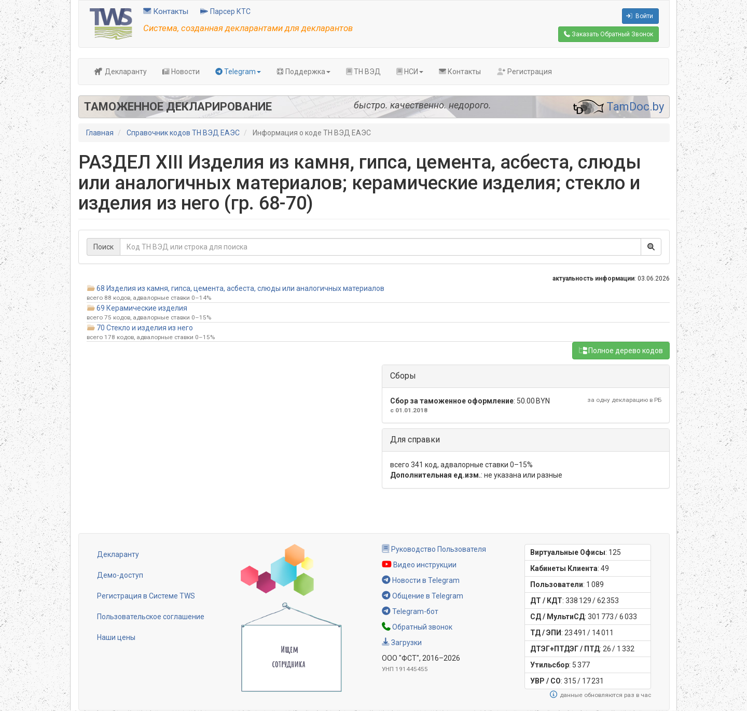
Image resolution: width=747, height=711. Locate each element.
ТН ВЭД (363, 71)
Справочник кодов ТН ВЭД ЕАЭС (183, 133)
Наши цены (116, 637)
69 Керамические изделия (141, 308)
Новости (181, 71)
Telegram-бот (410, 611)
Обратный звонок (417, 627)
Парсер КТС (225, 11)
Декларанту (120, 71)
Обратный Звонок (608, 34)
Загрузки (402, 642)
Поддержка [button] (303, 71)
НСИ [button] (409, 71)
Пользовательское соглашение (150, 616)
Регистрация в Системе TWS (146, 596)
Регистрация (524, 71)
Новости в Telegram (421, 580)
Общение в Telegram (422, 596)
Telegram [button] (238, 71)
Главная (100, 133)
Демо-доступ (120, 575)
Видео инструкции (419, 565)
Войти (639, 16)
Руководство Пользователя (434, 549)
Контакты (165, 11)
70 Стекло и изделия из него (144, 328)
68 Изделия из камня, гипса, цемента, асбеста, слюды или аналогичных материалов (240, 288)
